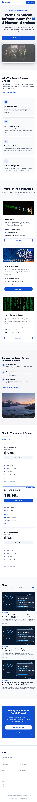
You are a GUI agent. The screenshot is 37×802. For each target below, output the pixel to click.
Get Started (31, 2)
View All (32, 588)
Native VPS (4, 767)
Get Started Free (18, 727)
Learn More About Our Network (12, 387)
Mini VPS (4, 770)
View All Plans (7, 439)
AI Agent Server (5, 773)
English (4, 783)
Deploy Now (18, 458)
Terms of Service (24, 773)
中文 (3, 786)
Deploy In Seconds (18, 38)
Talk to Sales (18, 733)
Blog (21, 767)
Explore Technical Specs (10, 92)
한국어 (3, 781)
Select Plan (18, 240)
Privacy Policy (23, 770)
